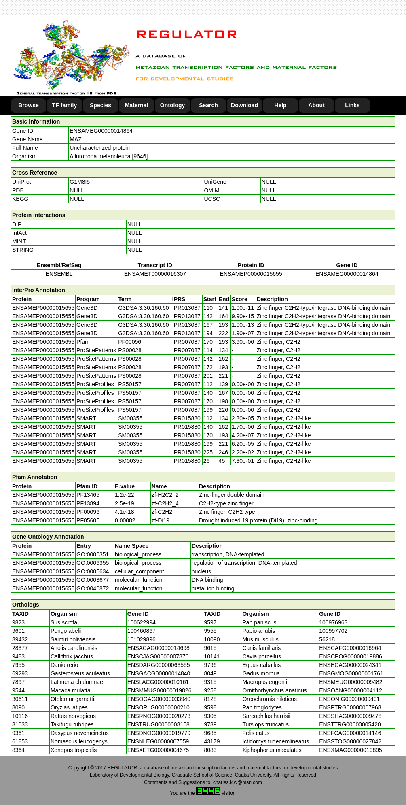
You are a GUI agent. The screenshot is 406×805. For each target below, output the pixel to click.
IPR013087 (186, 308)
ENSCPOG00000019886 (350, 656)
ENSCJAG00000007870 (158, 656)
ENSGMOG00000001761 (351, 673)
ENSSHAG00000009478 (350, 716)
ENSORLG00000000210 (158, 707)
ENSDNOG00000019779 (158, 733)
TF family (64, 105)
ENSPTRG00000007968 (350, 707)
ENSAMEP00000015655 (251, 273)
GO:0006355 (92, 563)
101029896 (141, 639)
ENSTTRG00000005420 (350, 724)
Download (244, 105)
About (316, 105)
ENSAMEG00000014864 (101, 131)
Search (208, 105)
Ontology (172, 105)
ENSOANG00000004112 (350, 690)
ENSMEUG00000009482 (350, 682)
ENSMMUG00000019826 (159, 690)
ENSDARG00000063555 (158, 665)
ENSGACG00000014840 (158, 673)
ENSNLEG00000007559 (158, 741)
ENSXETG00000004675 (158, 750)
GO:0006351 (92, 554)
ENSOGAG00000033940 (158, 699)
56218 (327, 639)
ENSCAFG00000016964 (350, 648)
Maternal (136, 105)
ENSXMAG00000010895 (350, 750)
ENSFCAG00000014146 (350, 733)
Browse (28, 105)
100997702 (333, 631)
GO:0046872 (92, 588)
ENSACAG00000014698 (158, 648)
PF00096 (87, 512)
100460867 (141, 631)
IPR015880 (186, 418)
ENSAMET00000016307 (155, 273)
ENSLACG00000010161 (158, 682)
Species (100, 105)
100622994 (141, 622)
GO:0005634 (92, 571)
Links (352, 105)
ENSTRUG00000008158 (158, 724)
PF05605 (87, 520)
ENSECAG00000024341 (350, 665)
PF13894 (87, 503)
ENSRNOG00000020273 (158, 716)
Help (280, 105)
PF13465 (87, 495)
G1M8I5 (80, 182)
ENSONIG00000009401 (349, 699)
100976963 (333, 622)
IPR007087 (186, 342)
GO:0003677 (92, 580)
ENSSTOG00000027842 (350, 741)
